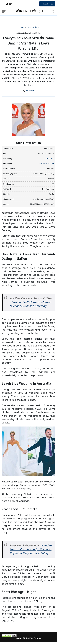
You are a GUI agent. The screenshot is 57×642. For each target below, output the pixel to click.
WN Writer (30, 90)
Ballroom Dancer (47, 163)
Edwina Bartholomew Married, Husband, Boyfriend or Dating (30, 304)
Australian (49, 158)
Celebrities (33, 27)
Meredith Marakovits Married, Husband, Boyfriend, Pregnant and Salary (30, 549)
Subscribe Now (47, 4)
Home (21, 27)
